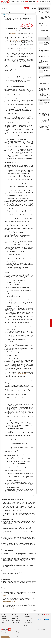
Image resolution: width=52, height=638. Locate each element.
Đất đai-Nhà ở (7, 589)
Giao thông (9, 584)
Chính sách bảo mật (28, 622)
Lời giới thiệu (4, 616)
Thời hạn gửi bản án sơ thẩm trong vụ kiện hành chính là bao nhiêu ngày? (44, 12)
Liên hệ (3, 622)
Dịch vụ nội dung (16, 624)
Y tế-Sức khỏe (5, 595)
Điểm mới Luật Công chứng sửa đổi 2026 (47, 43)
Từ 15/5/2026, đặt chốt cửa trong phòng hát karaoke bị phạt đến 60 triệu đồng (47, 73)
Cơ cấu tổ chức (5, 601)
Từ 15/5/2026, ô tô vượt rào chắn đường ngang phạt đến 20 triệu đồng (44, 89)
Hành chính (4, 608)
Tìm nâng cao (33, 8)
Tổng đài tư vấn (15, 626)
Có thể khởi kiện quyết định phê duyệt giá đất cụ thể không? (44, 27)
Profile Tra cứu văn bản (5, 620)
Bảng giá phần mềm (28, 616)
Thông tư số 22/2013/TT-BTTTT (20, 373)
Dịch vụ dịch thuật (16, 622)
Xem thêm (34, 576)
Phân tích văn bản (16, 618)
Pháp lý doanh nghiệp (16, 620)
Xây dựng (11, 589)
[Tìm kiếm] (26, 8)
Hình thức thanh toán (28, 618)
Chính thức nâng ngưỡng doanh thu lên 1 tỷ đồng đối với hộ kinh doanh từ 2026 (46, 105)
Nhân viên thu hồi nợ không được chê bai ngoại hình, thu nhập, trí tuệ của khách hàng (44, 126)
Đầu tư (4, 589)
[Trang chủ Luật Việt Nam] (5, 1)
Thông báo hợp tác (28, 627)
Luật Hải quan (12, 33)
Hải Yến (34, 495)
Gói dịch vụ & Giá (32, 1)
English (39, 1)
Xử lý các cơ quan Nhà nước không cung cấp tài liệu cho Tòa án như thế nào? (44, 22)
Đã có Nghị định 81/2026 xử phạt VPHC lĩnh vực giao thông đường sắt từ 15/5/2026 (44, 94)
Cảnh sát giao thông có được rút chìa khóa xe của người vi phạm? (44, 84)
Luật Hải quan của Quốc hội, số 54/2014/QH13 (12, 510)
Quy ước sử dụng (28, 620)
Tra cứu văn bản (16, 616)
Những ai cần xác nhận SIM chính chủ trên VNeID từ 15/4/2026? (44, 61)
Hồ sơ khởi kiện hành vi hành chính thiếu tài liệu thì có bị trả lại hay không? (44, 17)
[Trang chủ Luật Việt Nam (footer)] (6, 630)
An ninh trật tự (5, 584)
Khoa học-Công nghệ (11, 601)
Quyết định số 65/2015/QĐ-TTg (16, 40)
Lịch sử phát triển (4, 618)
